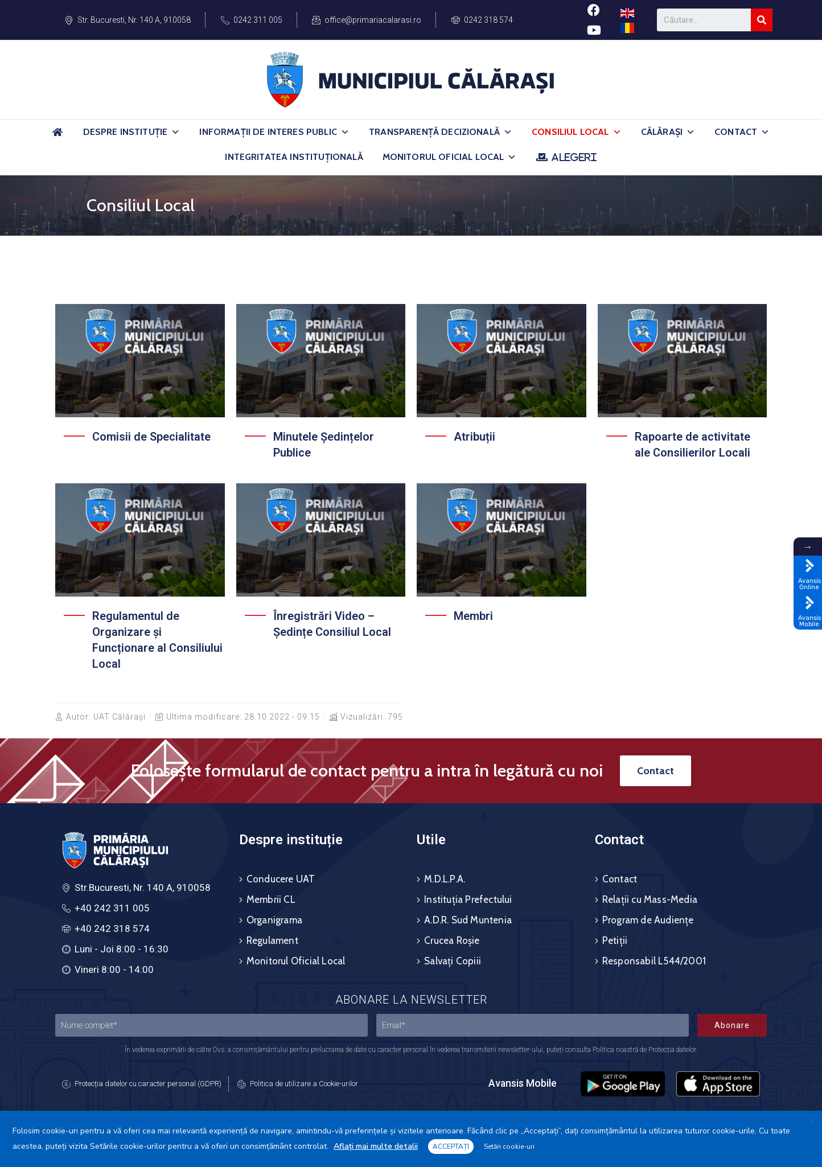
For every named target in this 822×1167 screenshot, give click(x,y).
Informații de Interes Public (274, 132)
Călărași (668, 132)
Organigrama (274, 920)
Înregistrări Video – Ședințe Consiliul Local (332, 624)
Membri (473, 616)
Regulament (272, 940)
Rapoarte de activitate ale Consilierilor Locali (692, 444)
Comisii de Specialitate (151, 436)
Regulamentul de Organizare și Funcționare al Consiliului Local (157, 640)
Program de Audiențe (648, 920)
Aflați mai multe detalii (376, 1146)
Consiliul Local (577, 132)
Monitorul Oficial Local (450, 157)
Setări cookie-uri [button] (509, 1146)
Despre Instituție (131, 132)
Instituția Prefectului (468, 899)
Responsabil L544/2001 (654, 961)
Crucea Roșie (451, 940)
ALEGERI (574, 157)
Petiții (614, 940)
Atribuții (474, 436)
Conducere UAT (280, 879)
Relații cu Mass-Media (649, 899)
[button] (175, 132)
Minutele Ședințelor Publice (323, 444)
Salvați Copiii (452, 961)
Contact (742, 132)
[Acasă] (58, 136)
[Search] (761, 20)
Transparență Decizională (440, 132)
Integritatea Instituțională (294, 156)
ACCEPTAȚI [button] (451, 1146)
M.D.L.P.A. (444, 879)
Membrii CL (270, 899)
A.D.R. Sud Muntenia (468, 920)
